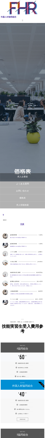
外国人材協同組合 (8, 17)
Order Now (22, 419)
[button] (22, 20)
